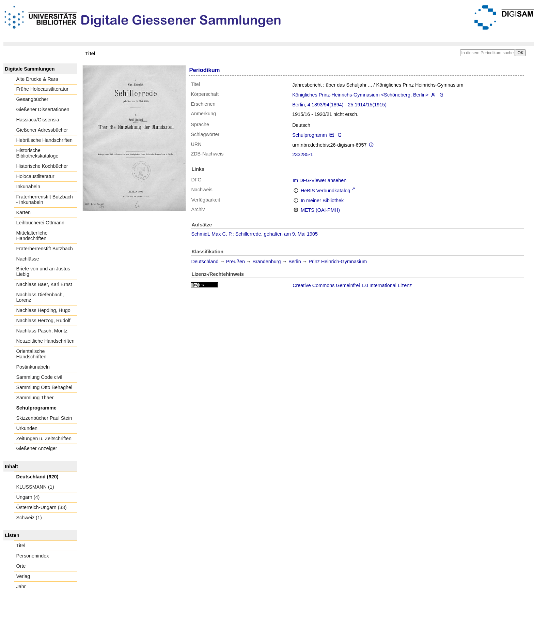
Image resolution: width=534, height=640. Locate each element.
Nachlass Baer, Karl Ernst (44, 284)
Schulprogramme (36, 408)
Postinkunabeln (33, 367)
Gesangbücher (32, 99)
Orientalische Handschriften (31, 353)
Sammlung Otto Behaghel (44, 387)
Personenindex (32, 556)
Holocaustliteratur (35, 176)
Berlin (298, 104)
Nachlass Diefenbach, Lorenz (40, 297)
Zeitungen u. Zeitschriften (44, 438)
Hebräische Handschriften (44, 140)
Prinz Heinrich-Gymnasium (338, 261)
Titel (21, 545)
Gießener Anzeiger (36, 448)
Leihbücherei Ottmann (40, 222)
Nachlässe (27, 259)
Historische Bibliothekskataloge (37, 153)
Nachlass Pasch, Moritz (41, 330)
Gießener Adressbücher (42, 130)
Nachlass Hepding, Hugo (43, 310)
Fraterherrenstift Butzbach (44, 248)
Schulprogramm (309, 135)
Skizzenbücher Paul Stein (44, 418)
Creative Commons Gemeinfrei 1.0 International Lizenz (352, 285)
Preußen (235, 261)
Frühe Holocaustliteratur (42, 89)
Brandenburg (266, 261)
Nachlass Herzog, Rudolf (43, 320)
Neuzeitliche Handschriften (45, 341)
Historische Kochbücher (42, 166)
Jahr (21, 586)
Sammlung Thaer (35, 397)
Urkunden (26, 428)
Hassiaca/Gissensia (37, 119)
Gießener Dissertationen (42, 109)
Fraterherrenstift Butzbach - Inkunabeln (44, 199)
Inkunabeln (28, 186)
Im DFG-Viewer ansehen (319, 180)
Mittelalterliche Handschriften (32, 235)
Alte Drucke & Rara (37, 79)
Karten (23, 212)
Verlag (23, 576)
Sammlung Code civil (39, 377)
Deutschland (204, 261)
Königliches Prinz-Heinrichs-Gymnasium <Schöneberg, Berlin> (360, 95)
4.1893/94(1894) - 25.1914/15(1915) (347, 104)
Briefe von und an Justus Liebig (43, 271)
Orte (21, 566)
